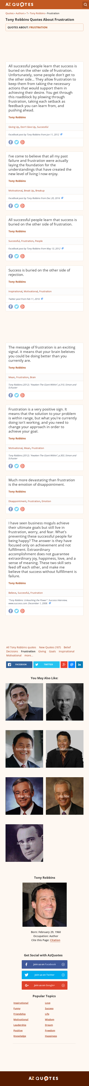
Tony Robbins (37, 13)
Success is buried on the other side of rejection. (39, 272)
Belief (67, 647)
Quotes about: (44, 27)
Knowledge (19, 1036)
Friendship (19, 1014)
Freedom (50, 1030)
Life (47, 1014)
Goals (52, 651)
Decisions (12, 651)
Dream (49, 1025)
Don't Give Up (28, 127)
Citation (55, 940)
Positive (17, 1030)
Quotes (10, 13)
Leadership (19, 1025)
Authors (20, 13)
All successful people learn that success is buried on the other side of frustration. (42, 222)
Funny (16, 1008)
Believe (12, 592)
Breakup (40, 190)
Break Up (29, 190)
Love (47, 1003)
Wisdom (49, 1019)
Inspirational (15, 291)
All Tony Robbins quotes (21, 647)
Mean (11, 377)
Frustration (27, 241)
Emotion (46, 501)
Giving (42, 651)
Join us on (44, 964)
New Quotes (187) (50, 647)
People (39, 241)
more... (29, 655)
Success (49, 1008)
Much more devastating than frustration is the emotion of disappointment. (41, 482)
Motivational (15, 190)
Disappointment (17, 501)
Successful (42, 127)
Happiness (51, 1036)
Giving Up (13, 127)
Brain (33, 377)
